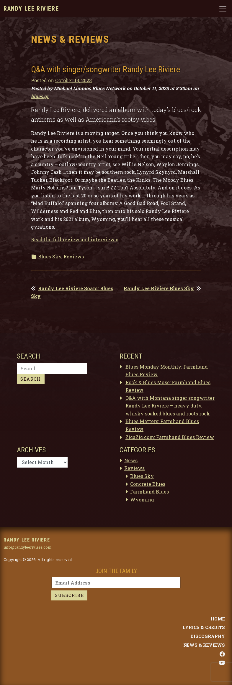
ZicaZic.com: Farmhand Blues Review (169, 437)
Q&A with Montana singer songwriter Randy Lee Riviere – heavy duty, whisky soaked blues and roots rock (170, 406)
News (131, 460)
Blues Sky (49, 256)
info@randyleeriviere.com (27, 547)
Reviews (73, 256)
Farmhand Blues (149, 491)
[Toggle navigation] (222, 8)
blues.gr (40, 96)
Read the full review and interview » (74, 239)
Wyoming (142, 499)
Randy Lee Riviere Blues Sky (159, 288)
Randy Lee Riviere (31, 8)
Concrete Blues (147, 484)
